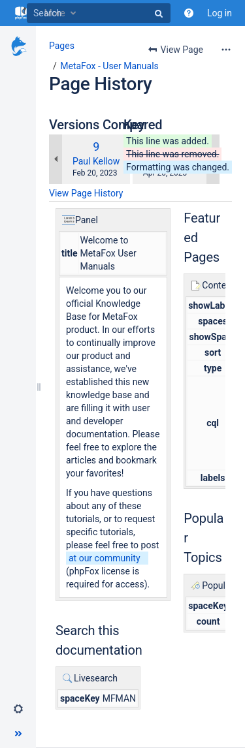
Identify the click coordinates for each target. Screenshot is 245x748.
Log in (219, 13)
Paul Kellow (96, 161)
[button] (18, 709)
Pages (61, 45)
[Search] (99, 13)
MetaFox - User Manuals (109, 66)
